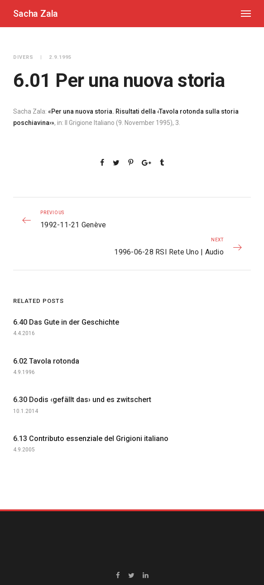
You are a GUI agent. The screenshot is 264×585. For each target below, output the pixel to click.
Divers (23, 57)
